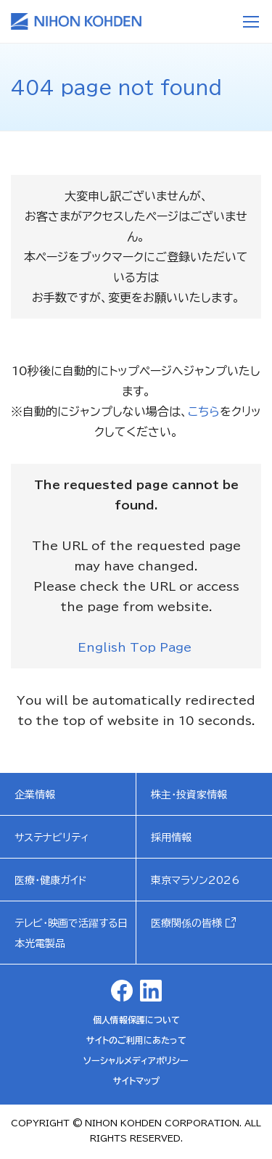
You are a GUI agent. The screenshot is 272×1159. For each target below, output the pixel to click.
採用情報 (171, 837)
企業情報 (35, 795)
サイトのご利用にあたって (136, 1040)
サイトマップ (136, 1080)
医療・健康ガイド (51, 880)
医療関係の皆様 (186, 923)
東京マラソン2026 (195, 880)
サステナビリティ (52, 837)
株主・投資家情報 (189, 795)
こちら (204, 411)
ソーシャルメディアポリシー (136, 1060)
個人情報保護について (136, 1019)
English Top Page (136, 647)
